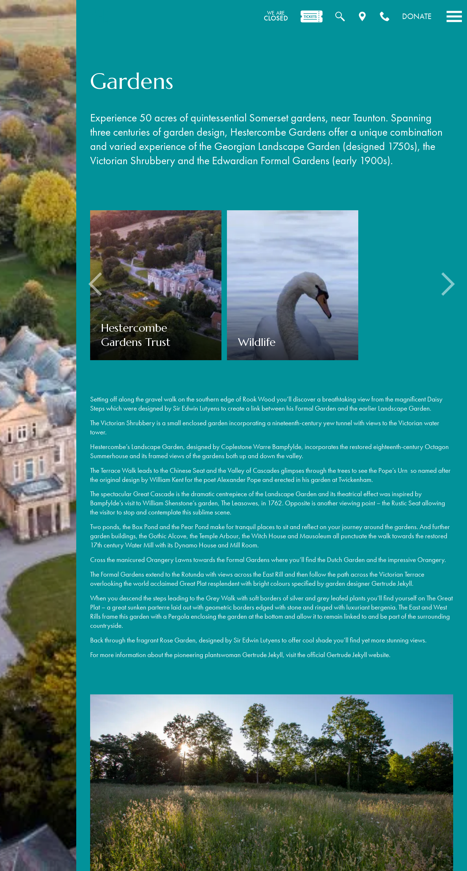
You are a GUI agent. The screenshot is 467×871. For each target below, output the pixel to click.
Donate (417, 16)
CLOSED (276, 16)
